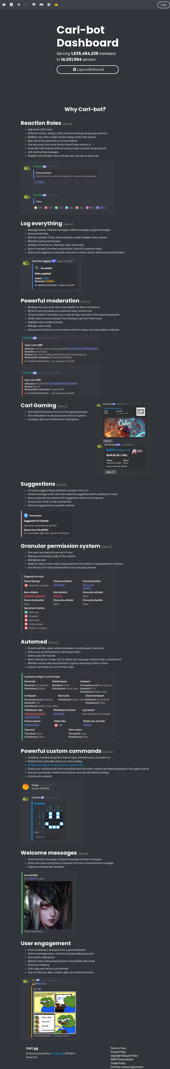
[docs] (67, 124)
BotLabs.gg (57, 1053)
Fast (30, 140)
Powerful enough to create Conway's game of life (56, 765)
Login (164, 4)
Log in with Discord (88, 69)
